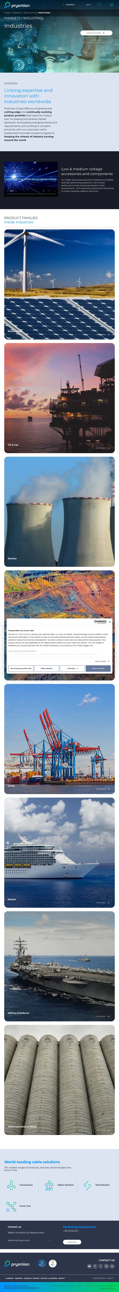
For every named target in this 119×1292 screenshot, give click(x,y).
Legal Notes (89, 1286)
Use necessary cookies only (20, 668)
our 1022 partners (23, 634)
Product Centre (31, 1278)
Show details (100, 661)
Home (7, 13)
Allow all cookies (98, 668)
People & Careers (49, 1278)
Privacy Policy (99, 1286)
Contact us (96, 40)
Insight (61, 1278)
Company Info (70, 1286)
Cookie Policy (110, 1286)
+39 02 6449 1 (70, 1230)
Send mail (72, 1242)
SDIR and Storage (57, 1286)
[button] (67, 4)
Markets (17, 13)
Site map (80, 1286)
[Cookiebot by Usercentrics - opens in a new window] (96, 622)
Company (9, 1278)
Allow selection (46, 668)
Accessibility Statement (107, 1288)
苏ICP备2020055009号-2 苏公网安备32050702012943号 (21, 1288)
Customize (72, 668)
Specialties (30, 13)
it (90, 5)
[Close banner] (110, 622)
